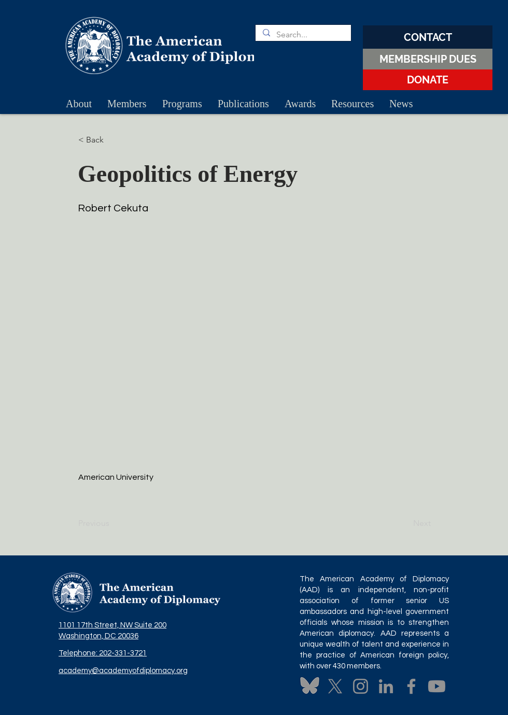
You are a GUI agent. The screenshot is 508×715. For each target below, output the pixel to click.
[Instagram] (360, 686)
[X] (335, 686)
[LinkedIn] (386, 686)
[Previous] (112, 523)
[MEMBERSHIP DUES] (427, 59)
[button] (112, 140)
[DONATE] (427, 79)
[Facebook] (411, 686)
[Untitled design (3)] (310, 686)
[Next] (405, 523)
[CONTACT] (427, 37)
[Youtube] (437, 686)
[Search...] (302, 35)
